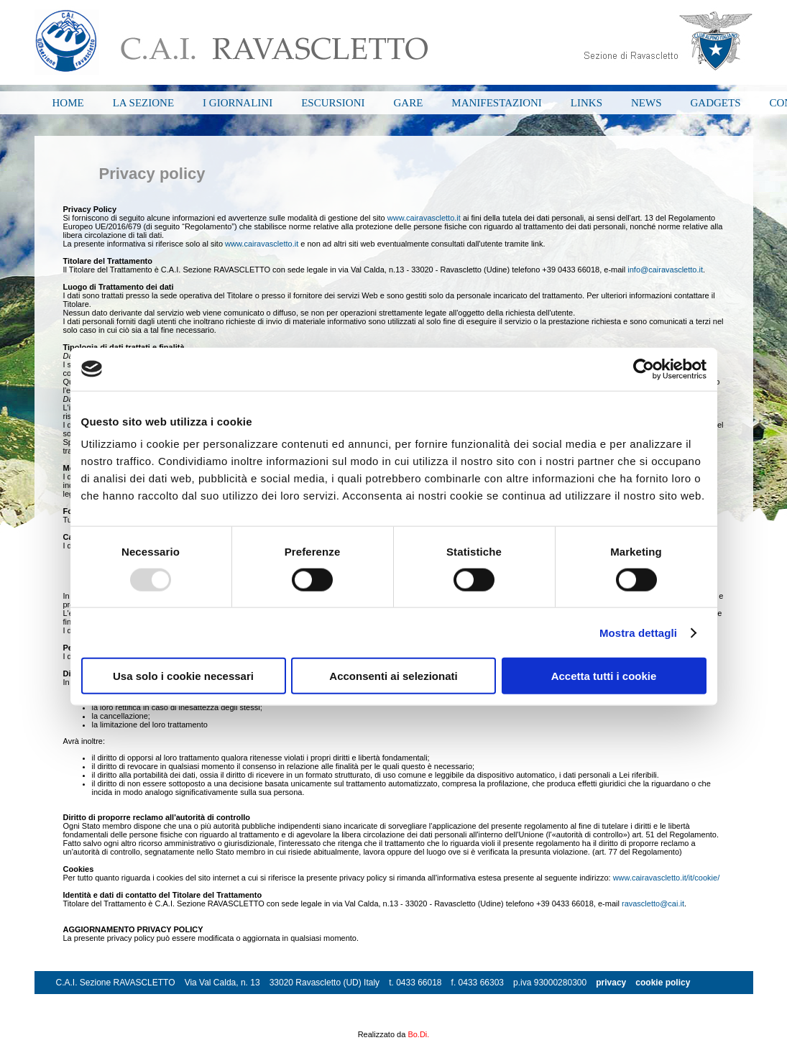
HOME (68, 103)
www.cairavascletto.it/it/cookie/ (666, 877)
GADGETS (716, 103)
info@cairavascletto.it (665, 269)
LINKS (586, 103)
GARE (408, 103)
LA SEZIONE (143, 103)
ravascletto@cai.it (653, 903)
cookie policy (662, 983)
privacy (611, 983)
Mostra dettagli (638, 632)
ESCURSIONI (332, 103)
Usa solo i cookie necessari (183, 676)
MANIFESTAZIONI (496, 103)
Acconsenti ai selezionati (393, 676)
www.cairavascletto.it (424, 217)
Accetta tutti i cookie (604, 676)
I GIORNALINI (237, 103)
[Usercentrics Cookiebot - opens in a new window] (644, 369)
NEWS (646, 103)
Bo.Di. (418, 1034)
